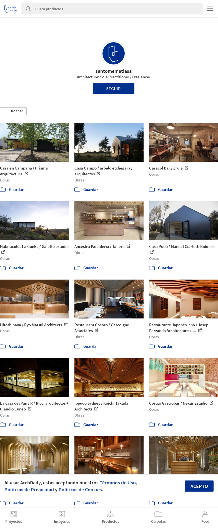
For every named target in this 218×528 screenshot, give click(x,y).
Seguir (113, 88)
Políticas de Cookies (80, 489)
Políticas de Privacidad (29, 489)
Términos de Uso (118, 482)
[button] (13, 111)
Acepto (199, 486)
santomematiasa (114, 71)
